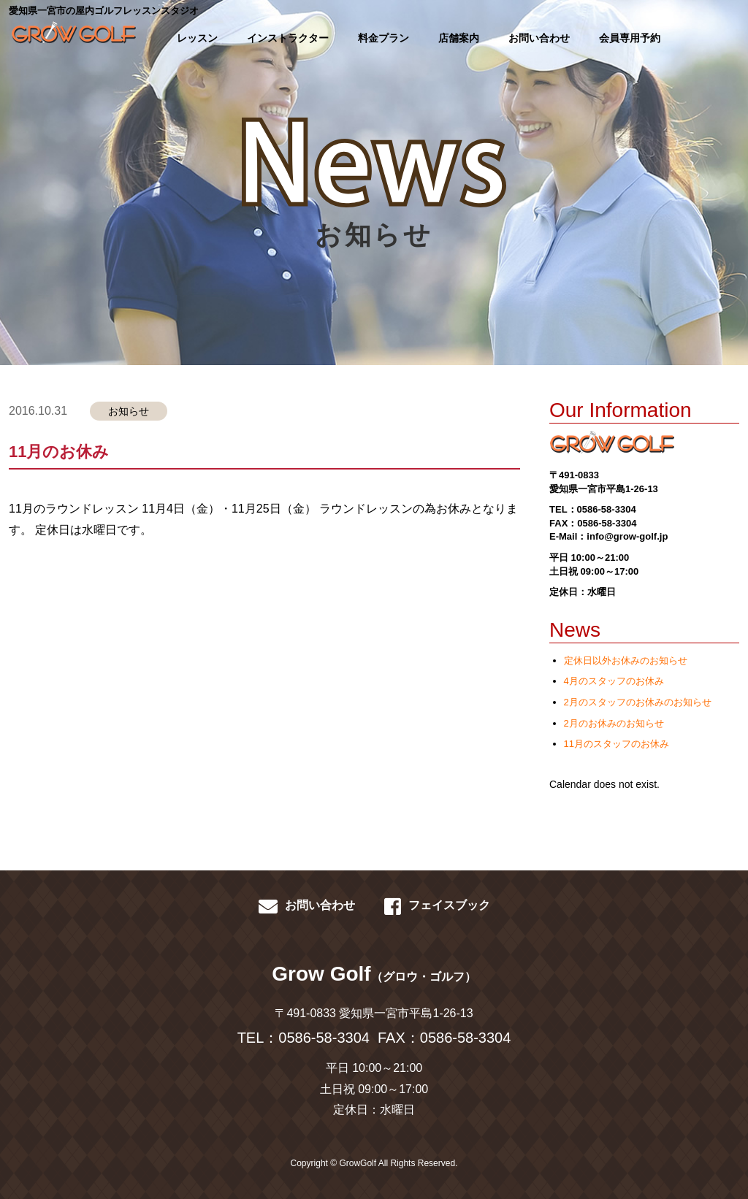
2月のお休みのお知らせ (614, 723)
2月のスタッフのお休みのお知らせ (637, 702)
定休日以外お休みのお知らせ (625, 660)
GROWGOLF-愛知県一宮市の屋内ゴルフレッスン (71, 36)
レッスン (197, 38)
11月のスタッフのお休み (616, 743)
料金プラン (383, 38)
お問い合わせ (539, 38)
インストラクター (288, 38)
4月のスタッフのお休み (614, 680)
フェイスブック (437, 906)
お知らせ (128, 411)
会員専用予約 (629, 38)
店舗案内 (458, 38)
